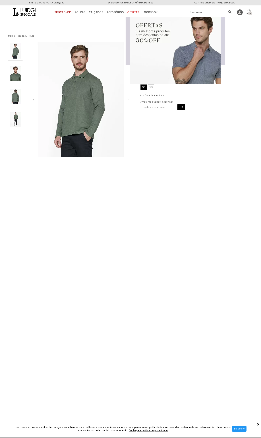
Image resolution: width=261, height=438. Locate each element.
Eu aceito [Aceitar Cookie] (239, 428)
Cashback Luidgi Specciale (20, 395)
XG (151, 87)
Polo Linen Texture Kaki (235, 269)
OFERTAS (133, 12)
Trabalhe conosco (65, 372)
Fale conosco (62, 366)
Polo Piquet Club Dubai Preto (25, 270)
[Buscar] (230, 12)
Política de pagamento (17, 383)
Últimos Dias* (61, 12)
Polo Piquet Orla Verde (130, 269)
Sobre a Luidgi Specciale (19, 366)
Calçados (96, 12)
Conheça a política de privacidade (148, 430)
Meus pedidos (63, 389)
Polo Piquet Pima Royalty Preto (78, 270)
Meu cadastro (63, 395)
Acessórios (115, 12)
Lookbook (150, 12)
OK (181, 107)
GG (144, 87)
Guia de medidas (152, 95)
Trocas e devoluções (67, 383)
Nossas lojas (12, 372)
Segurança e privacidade (19, 389)
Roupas (79, 12)
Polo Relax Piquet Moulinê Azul (183, 270)
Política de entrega (15, 378)
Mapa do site (62, 378)
